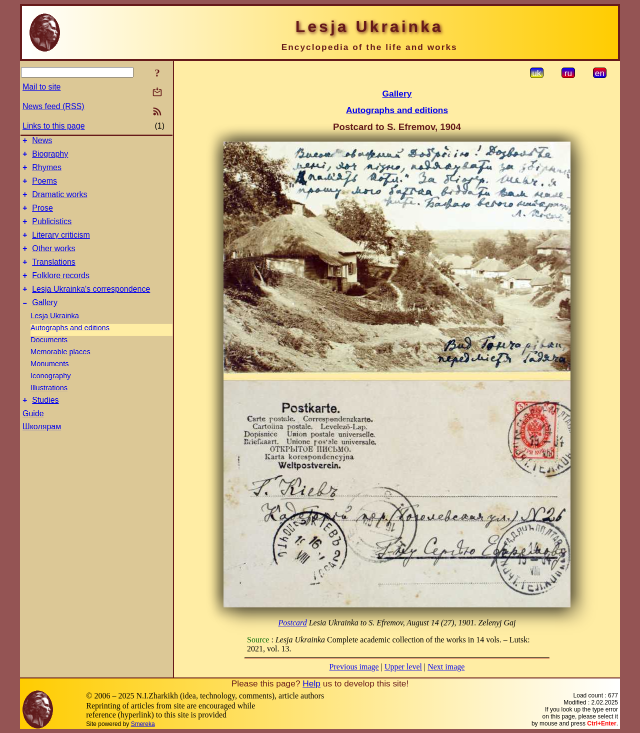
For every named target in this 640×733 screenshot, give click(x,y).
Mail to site (41, 87)
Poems (44, 187)
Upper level (403, 666)
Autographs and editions (70, 347)
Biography (50, 157)
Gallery (45, 322)
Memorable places (60, 371)
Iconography (50, 395)
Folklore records (61, 292)
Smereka (143, 723)
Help (311, 683)
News (42, 142)
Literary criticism (61, 247)
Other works (53, 262)
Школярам (41, 447)
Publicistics (52, 232)
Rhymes (47, 172)
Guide (33, 434)
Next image (446, 666)
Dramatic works (59, 202)
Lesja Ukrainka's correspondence (91, 307)
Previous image (354, 666)
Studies (45, 421)
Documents (49, 359)
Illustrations (49, 407)
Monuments (49, 383)
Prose (42, 217)
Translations (54, 277)
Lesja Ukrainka (54, 335)
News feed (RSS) (53, 106)
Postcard (292, 622)
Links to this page (53, 126)
